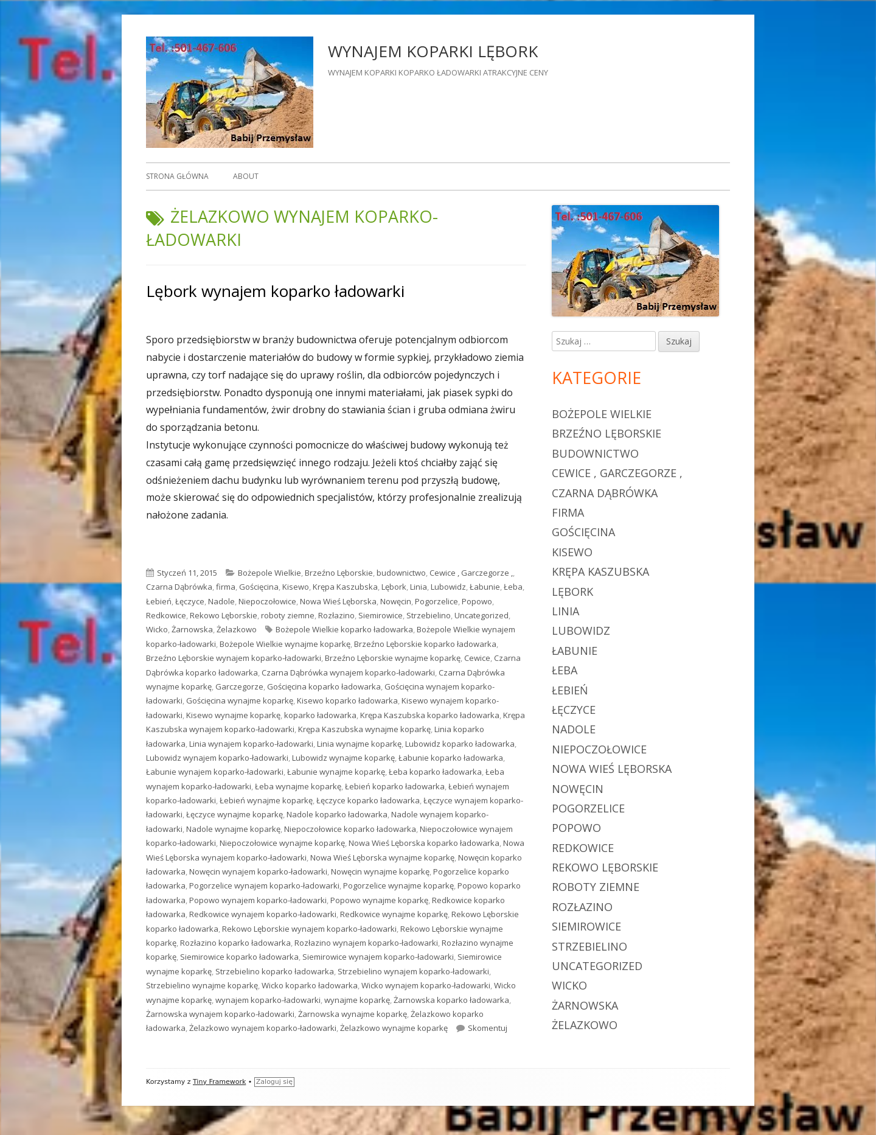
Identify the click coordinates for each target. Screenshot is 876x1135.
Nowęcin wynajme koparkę (380, 871)
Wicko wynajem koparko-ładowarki (425, 985)
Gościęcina (259, 586)
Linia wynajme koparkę (359, 743)
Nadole (221, 601)
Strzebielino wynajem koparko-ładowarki (413, 971)
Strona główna (177, 176)
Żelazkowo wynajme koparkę (394, 1027)
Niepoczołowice (267, 601)
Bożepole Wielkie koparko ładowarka (344, 629)
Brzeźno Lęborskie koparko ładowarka (425, 643)
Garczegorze (239, 686)
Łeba (513, 586)
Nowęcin (395, 601)
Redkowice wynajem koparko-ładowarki (262, 914)
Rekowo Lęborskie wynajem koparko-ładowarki (309, 928)
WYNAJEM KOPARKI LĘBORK (433, 51)
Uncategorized (481, 615)
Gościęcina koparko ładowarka (324, 686)
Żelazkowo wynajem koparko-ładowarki (262, 1027)
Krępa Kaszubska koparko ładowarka (429, 715)
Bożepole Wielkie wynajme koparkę (285, 643)
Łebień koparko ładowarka (395, 786)
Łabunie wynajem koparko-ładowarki (214, 771)
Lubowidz (448, 586)
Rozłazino (336, 615)
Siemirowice (380, 615)
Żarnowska (192, 629)
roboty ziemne (288, 615)
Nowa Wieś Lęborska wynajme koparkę (382, 857)
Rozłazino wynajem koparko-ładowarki (366, 942)
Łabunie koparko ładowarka (450, 757)
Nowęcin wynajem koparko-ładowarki (258, 871)
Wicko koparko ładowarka (310, 985)
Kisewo (295, 586)
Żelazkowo (237, 629)
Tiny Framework (219, 1082)
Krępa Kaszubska (345, 586)
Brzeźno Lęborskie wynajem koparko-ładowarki (233, 657)
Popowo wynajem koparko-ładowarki (258, 900)
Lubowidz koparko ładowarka (460, 743)
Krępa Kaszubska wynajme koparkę (364, 729)
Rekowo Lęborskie (223, 615)
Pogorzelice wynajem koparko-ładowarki (264, 885)
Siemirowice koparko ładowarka (239, 956)
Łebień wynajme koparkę (266, 800)
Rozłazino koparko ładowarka (235, 942)
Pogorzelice (436, 601)
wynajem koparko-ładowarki (268, 999)
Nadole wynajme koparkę (233, 828)
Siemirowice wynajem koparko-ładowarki (378, 956)
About (246, 176)
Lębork (393, 586)
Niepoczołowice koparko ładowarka (350, 828)
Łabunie (485, 586)
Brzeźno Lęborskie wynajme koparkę (393, 657)
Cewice (477, 657)
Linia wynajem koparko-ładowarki (251, 743)
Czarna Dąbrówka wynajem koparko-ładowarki (348, 672)
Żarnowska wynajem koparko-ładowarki (220, 1013)
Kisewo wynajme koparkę (233, 715)
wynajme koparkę (357, 999)
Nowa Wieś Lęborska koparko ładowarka (424, 842)
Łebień (159, 601)
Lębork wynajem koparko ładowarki (275, 291)
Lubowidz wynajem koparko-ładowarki (217, 757)
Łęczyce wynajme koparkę (234, 814)
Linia (418, 586)
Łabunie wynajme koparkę (336, 771)
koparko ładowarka (320, 715)
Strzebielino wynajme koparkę (202, 985)
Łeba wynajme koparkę (298, 786)
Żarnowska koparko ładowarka (451, 999)
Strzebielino (428, 615)
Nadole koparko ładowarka (337, 814)
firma (225, 586)
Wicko (157, 629)
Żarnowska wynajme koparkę (352, 1013)
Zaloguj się (274, 1082)
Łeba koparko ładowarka (435, 771)
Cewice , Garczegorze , (471, 572)
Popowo (477, 601)
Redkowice (166, 615)
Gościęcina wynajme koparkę (239, 700)
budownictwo (401, 572)
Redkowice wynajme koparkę (394, 914)
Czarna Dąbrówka (179, 586)
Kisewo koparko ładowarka (347, 700)
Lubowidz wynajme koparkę (343, 757)
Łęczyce (189, 601)
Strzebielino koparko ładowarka (274, 971)
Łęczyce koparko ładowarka (368, 800)
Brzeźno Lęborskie (339, 572)
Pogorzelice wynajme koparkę (398, 885)
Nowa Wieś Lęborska (338, 601)
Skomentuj (487, 1027)
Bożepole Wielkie (269, 572)
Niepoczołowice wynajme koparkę (282, 842)
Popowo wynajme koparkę (379, 900)
